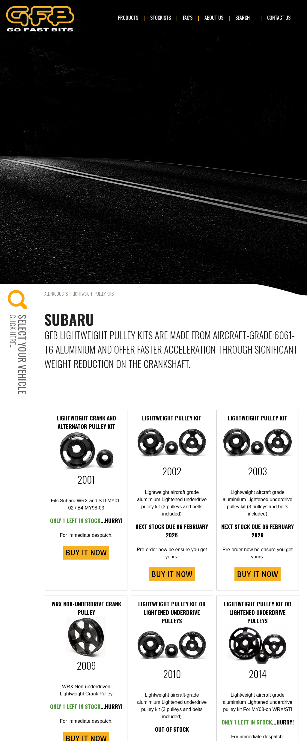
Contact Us (279, 17)
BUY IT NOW (86, 552)
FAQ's (187, 17)
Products (128, 17)
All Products (56, 294)
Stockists (160, 17)
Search (242, 17)
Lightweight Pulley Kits (93, 294)
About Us (213, 17)
